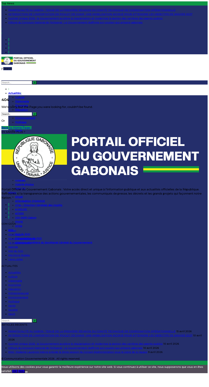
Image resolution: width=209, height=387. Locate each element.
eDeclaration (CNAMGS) (30, 201)
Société (13, 309)
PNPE (19, 221)
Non (21, 371)
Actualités (15, 93)
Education (14, 289)
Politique (20, 122)
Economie (14, 285)
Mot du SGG (22, 234)
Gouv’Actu (14, 234)
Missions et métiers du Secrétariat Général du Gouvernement (53, 242)
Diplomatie (22, 101)
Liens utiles (15, 259)
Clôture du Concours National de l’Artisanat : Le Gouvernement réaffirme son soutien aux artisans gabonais (75, 22)
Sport (11, 314)
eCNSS (19, 213)
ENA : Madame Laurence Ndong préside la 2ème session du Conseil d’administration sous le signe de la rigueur (77, 352)
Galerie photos (24, 184)
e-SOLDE (21, 209)
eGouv (12, 230)
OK (14, 371)
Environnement (25, 118)
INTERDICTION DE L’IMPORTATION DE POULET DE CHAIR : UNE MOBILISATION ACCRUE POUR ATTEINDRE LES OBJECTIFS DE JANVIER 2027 (100, 14)
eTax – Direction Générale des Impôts (38, 205)
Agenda (13, 246)
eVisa (18, 226)
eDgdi (19, 197)
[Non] (26, 371)
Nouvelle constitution (21, 238)
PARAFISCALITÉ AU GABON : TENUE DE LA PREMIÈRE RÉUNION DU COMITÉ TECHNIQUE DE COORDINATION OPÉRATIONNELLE (92, 10)
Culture (19, 97)
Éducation (21, 109)
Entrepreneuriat (18, 293)
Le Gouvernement (19, 242)
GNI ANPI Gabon (25, 217)
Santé (12, 305)
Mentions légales (19, 255)
